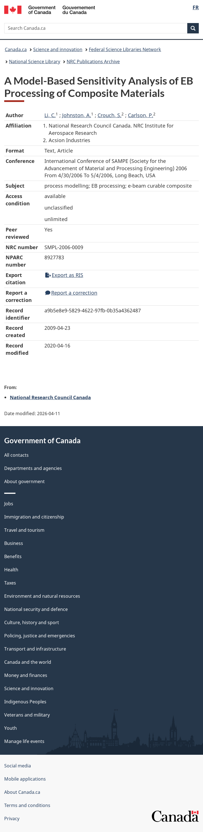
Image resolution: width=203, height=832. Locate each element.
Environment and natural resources (42, 596)
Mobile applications (25, 779)
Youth (10, 728)
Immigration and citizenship (34, 517)
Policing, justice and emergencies (39, 636)
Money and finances (25, 675)
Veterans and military (27, 715)
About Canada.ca (22, 792)
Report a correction (71, 292)
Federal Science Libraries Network (125, 49)
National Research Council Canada (50, 397)
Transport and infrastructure (35, 649)
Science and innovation (57, 49)
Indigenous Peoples (25, 702)
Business (13, 543)
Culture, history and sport (31, 622)
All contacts (16, 455)
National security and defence (36, 609)
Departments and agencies (33, 468)
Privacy (11, 818)
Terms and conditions (27, 805)
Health (11, 570)
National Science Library (34, 61)
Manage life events (24, 741)
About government (24, 481)
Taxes (10, 583)
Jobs (8, 504)
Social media (17, 766)
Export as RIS (64, 275)
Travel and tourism (24, 530)
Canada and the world (27, 662)
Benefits (13, 556)
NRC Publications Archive (93, 61)
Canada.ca (16, 49)
